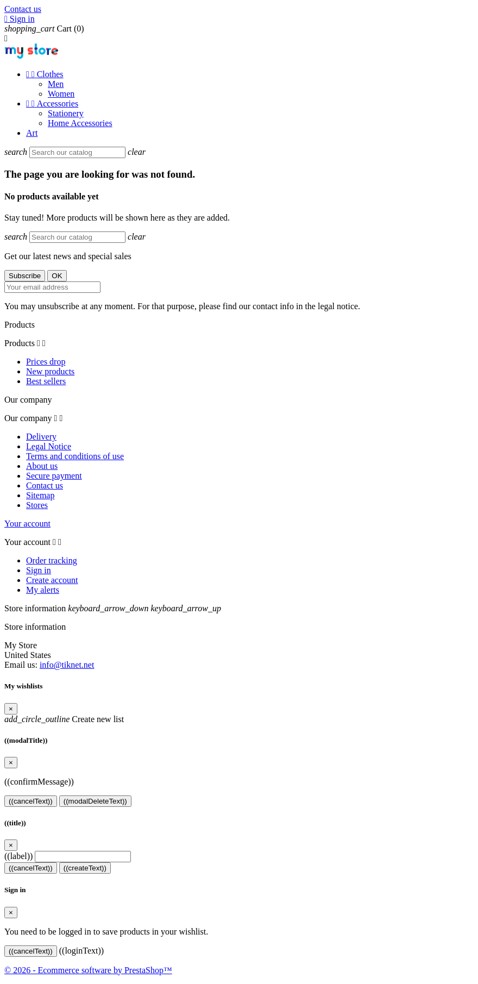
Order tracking (51, 560)
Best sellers (46, 381)
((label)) (18, 856)
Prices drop (45, 361)
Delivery (41, 436)
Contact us (22, 9)
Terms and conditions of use (75, 456)
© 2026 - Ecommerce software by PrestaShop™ (88, 970)
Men (56, 84)
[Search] (77, 152)
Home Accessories (80, 123)
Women (61, 93)
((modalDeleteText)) (95, 801)
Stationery (66, 113)
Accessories (52, 103)
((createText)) (85, 868)
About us (42, 466)
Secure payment (54, 475)
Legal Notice (48, 446)
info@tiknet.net (67, 664)
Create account (52, 580)
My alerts (42, 589)
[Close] (10, 709)
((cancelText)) (31, 801)
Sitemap (40, 495)
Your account (27, 523)
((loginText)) (81, 950)
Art (31, 132)
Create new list (64, 719)
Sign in (38, 570)
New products (50, 371)
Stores (37, 505)
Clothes (45, 74)
